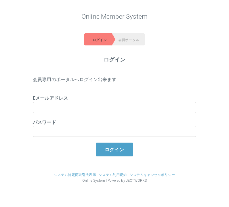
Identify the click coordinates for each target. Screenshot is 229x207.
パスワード (114, 128)
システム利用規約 (113, 175)
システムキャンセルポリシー (152, 175)
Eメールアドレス (114, 104)
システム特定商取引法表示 (75, 175)
